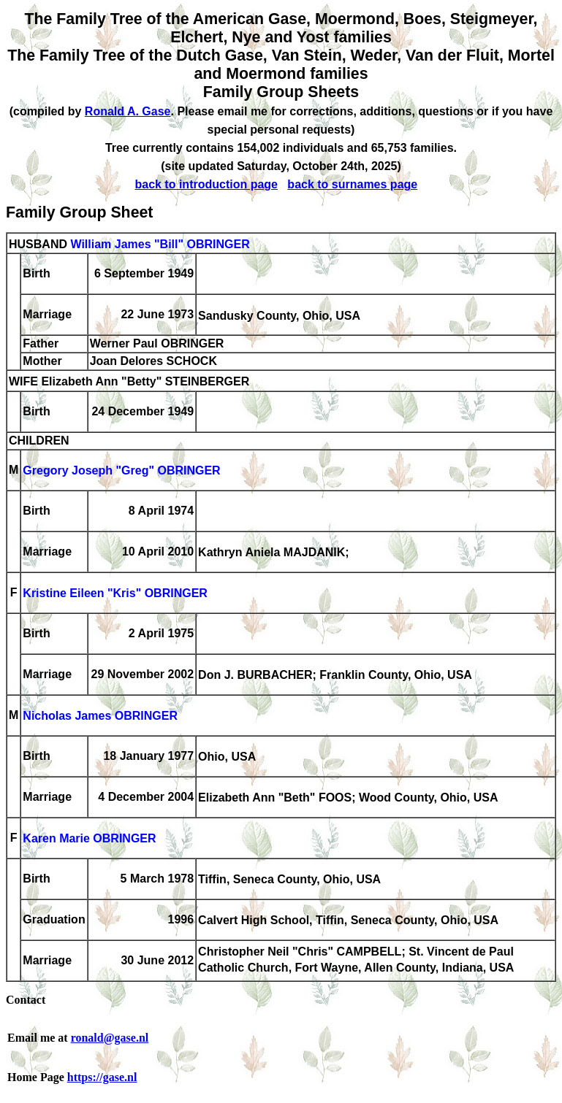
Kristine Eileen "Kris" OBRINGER (115, 594)
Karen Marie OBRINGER (89, 839)
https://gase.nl (102, 1077)
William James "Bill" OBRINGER (159, 244)
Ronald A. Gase (128, 111)
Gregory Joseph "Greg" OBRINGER (121, 471)
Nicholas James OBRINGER (100, 716)
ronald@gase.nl (110, 1037)
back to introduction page (206, 184)
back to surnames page (352, 184)
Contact (25, 1000)
